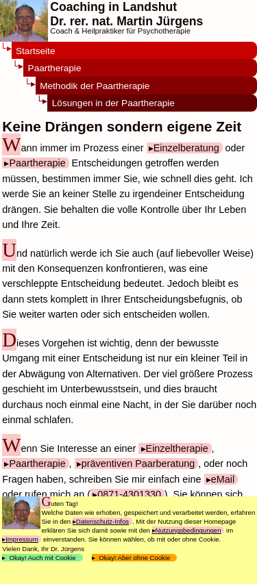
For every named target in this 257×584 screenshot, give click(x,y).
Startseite (35, 51)
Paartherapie (55, 68)
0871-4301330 (129, 494)
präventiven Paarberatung (138, 463)
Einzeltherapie (177, 448)
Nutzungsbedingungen (188, 530)
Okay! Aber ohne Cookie (134, 557)
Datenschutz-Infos (102, 521)
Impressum (21, 539)
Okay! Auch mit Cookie (42, 557)
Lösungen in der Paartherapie (113, 103)
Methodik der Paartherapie (94, 86)
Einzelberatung (186, 147)
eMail (222, 479)
